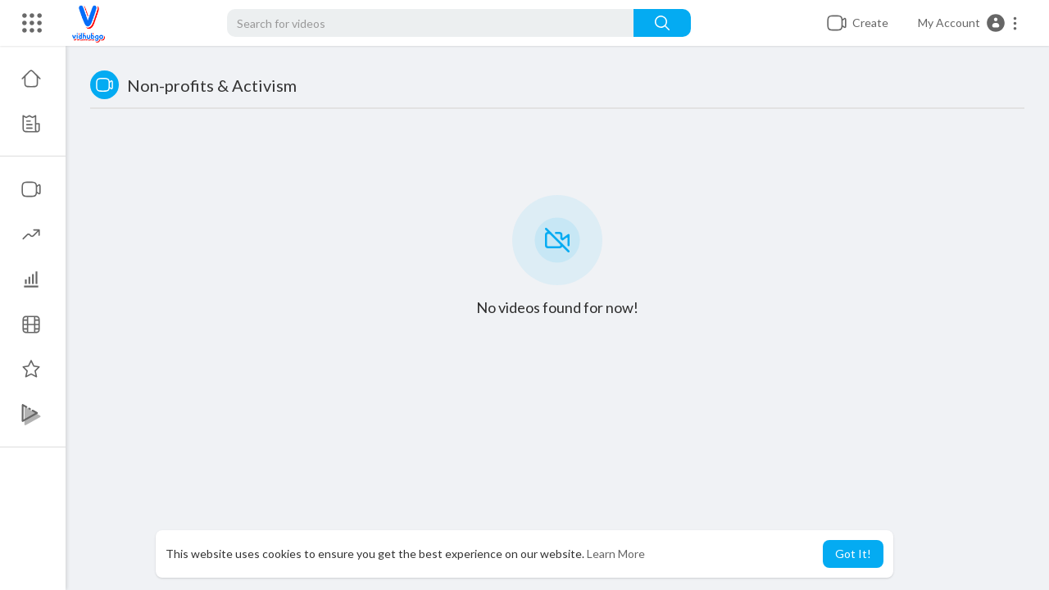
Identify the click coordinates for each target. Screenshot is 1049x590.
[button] (968, 23)
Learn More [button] (616, 553)
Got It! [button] (853, 553)
